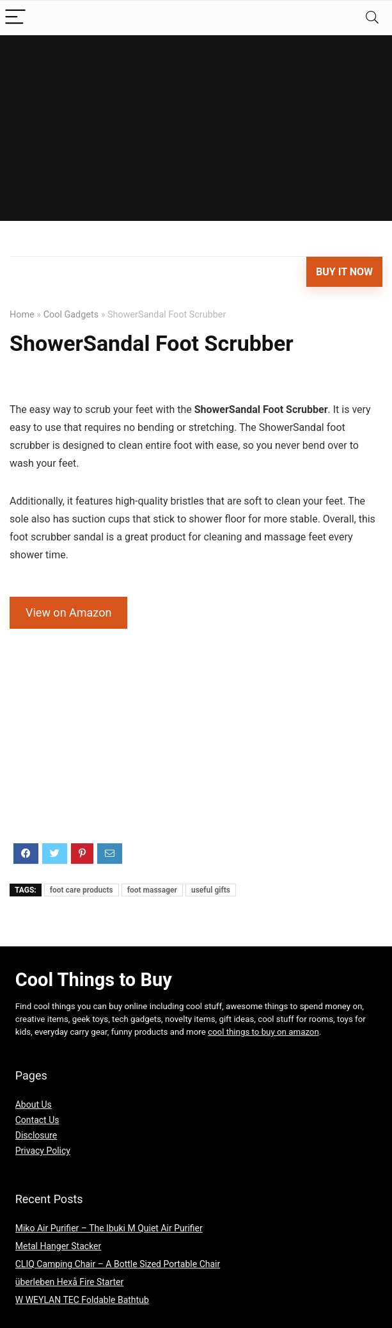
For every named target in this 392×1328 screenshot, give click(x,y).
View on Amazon (68, 612)
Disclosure (36, 1135)
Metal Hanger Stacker (58, 1246)
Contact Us (37, 1120)
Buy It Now (344, 272)
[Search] (372, 18)
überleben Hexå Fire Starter (69, 1282)
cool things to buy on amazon (263, 1032)
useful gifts (210, 890)
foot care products (81, 890)
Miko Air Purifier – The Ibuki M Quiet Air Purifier (109, 1228)
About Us (33, 1104)
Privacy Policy (42, 1151)
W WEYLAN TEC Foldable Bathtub (82, 1300)
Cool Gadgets (70, 314)
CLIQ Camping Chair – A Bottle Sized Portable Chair (118, 1264)
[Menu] (15, 18)
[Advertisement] (196, 131)
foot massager (152, 890)
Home (22, 314)
